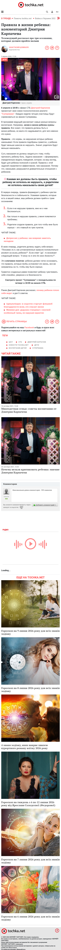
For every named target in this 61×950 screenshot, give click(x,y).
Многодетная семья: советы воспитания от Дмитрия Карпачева (28, 410)
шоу (11, 342)
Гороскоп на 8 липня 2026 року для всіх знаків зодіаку (30, 689)
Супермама (37, 348)
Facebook (29, 327)
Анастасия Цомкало (19, 47)
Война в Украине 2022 (45, 18)
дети (36, 345)
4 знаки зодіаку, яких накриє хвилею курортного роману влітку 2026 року (24, 746)
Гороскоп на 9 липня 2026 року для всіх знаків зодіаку (30, 632)
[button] (52, 12)
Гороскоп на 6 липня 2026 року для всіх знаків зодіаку (30, 918)
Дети (4, 60)
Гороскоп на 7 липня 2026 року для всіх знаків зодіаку (30, 861)
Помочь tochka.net (23, 18)
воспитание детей (18, 348)
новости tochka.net (19, 345)
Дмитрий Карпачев (36, 342)
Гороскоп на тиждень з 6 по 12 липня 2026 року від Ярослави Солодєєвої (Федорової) (28, 804)
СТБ (20, 342)
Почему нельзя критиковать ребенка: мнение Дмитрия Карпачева (30, 471)
